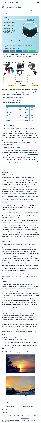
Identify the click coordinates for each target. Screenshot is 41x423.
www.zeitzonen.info (21, 307)
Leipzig (7, 117)
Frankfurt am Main (9, 112)
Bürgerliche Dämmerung (33, 154)
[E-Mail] (12, 51)
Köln (7, 115)
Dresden (7, 110)
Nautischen (11, 155)
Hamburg (8, 114)
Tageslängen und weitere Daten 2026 (14, 48)
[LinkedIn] (19, 51)
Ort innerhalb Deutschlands (31, 92)
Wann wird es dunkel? (10, 2)
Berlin (7, 107)
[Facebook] (6, 51)
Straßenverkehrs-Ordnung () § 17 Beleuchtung (14, 415)
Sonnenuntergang (24, 399)
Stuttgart (8, 120)
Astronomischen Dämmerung (23, 155)
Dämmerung (6, 150)
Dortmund (8, 109)
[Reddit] (25, 51)
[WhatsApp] (32, 51)
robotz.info (36, 331)
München (8, 118)
